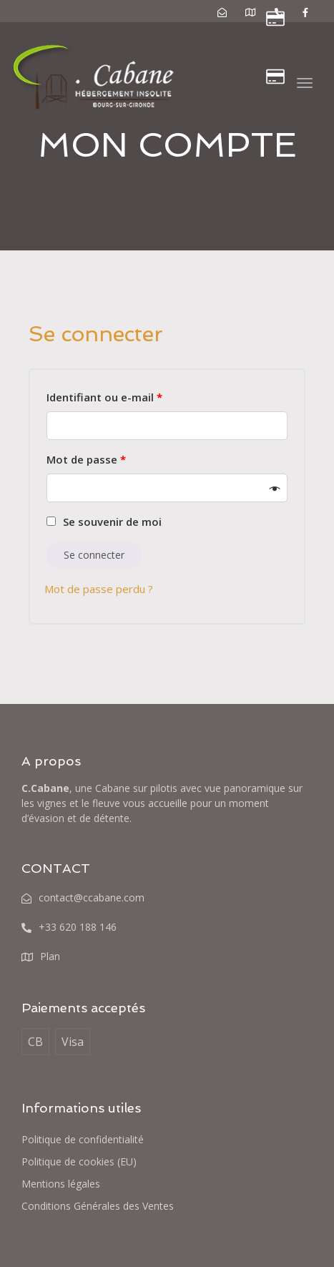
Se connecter (94, 555)
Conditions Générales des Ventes (97, 1206)
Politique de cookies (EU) (79, 1161)
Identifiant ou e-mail (104, 397)
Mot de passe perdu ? (98, 589)
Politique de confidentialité (82, 1139)
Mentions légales (60, 1183)
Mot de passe (86, 459)
